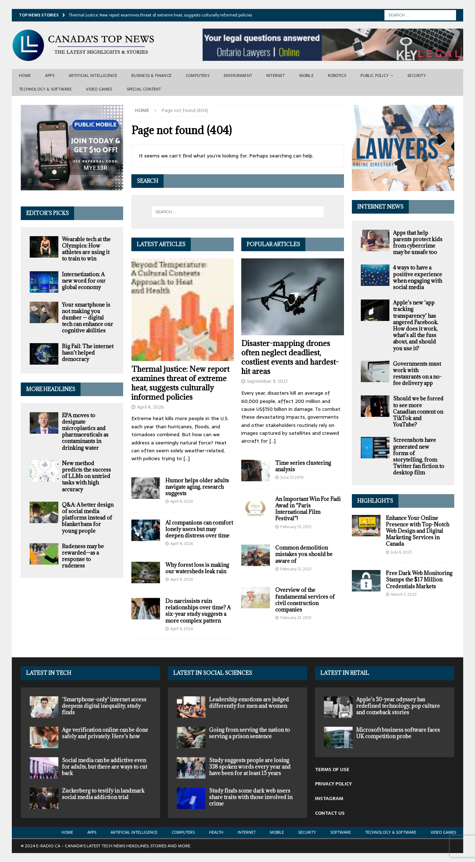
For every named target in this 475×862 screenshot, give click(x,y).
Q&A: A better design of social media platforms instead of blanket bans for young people (87, 517)
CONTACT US (330, 813)
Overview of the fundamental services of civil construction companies (305, 599)
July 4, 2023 (401, 552)
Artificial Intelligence (93, 75)
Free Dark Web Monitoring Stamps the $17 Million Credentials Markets (419, 579)
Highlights (375, 500)
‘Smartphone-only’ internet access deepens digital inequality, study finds (104, 706)
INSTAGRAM (329, 798)
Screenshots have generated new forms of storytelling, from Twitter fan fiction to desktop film (418, 456)
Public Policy (374, 75)
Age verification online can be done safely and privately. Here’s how (105, 733)
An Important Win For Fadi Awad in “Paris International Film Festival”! (308, 509)
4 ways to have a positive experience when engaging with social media (417, 277)
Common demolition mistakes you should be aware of (304, 554)
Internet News (380, 206)
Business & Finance (151, 75)
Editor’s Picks (47, 213)
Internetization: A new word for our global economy (84, 281)
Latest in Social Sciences (212, 672)
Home (25, 75)
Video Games (99, 89)
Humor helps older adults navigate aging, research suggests (197, 487)
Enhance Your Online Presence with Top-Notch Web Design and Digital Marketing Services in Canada (417, 531)
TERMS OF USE (332, 769)
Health (216, 832)
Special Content (144, 89)
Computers (197, 75)
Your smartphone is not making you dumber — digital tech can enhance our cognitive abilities (87, 317)
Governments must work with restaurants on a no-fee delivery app (417, 373)
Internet (275, 75)
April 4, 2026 (150, 407)
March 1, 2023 (404, 594)
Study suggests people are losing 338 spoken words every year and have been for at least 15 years (250, 766)
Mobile (306, 75)
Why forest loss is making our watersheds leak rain (197, 568)
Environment (238, 75)
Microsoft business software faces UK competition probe (398, 733)
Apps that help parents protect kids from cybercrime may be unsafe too (417, 242)
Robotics (337, 75)
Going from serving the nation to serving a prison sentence (249, 733)
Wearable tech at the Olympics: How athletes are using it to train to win (86, 249)
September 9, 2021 (267, 381)
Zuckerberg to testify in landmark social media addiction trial (103, 793)
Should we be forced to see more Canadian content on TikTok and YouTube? (418, 411)
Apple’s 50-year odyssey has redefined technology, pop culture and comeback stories (398, 706)
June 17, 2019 (291, 477)
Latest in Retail (344, 672)
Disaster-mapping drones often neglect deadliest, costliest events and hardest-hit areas (290, 357)
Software (340, 832)
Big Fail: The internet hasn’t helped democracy (87, 352)
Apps (49, 75)
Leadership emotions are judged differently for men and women (249, 702)
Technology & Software (45, 89)
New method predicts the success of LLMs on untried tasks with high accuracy (86, 476)
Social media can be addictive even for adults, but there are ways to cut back (104, 766)
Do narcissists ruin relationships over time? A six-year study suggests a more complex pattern (198, 611)
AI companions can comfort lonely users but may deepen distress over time (199, 529)
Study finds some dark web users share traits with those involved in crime (250, 797)
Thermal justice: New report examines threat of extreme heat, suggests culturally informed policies (180, 383)
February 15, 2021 (295, 526)
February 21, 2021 (295, 569)
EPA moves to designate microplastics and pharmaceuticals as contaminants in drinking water (85, 431)
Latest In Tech (48, 672)
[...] (186, 458)
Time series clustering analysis (303, 466)
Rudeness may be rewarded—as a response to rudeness (83, 556)
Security (416, 75)
